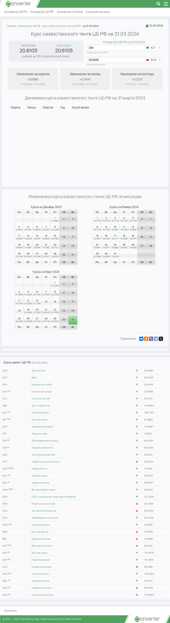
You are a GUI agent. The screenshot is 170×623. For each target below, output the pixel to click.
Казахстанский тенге (97, 52)
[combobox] (153, 48)
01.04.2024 (64, 46)
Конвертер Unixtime (70, 12)
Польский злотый (41, 398)
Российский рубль (96, 64)
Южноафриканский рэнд (45, 440)
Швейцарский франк (42, 426)
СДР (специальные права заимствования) (54, 497)
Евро (34, 377)
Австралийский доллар (44, 511)
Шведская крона (40, 483)
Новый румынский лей (43, 504)
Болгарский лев (40, 532)
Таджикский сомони (42, 448)
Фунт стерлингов (41, 405)
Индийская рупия (41, 560)
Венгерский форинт (42, 546)
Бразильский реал (41, 539)
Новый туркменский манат (46, 462)
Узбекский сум (39, 469)
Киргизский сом (40, 574)
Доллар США (39, 370)
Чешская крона (40, 476)
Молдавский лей (40, 581)
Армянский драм (41, 525)
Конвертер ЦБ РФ (42, 12)
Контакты (10, 611)
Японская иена (39, 419)
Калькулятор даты (98, 12)
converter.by (18, 4)
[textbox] (153, 48)
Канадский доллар (42, 567)
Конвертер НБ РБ (15, 12)
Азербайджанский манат (45, 518)
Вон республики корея (43, 490)
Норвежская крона (41, 588)
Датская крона (39, 553)
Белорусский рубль (42, 384)
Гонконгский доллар (42, 595)
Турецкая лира (39, 433)
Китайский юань (40, 412)
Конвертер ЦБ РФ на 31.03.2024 (124, 42)
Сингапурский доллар (43, 455)
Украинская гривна (42, 391)
